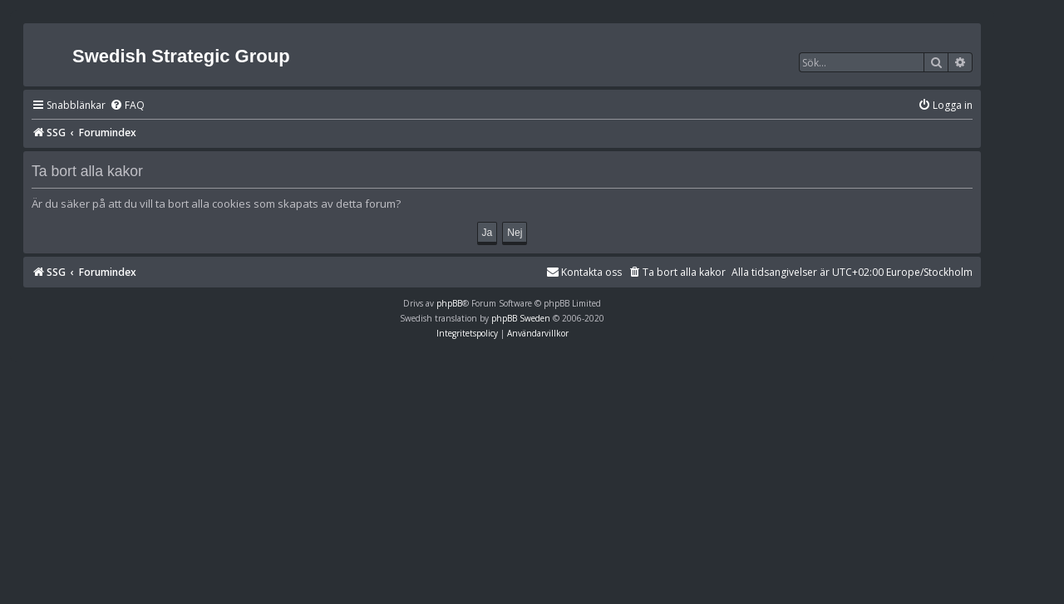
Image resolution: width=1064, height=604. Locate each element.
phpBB (449, 303)
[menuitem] (127, 106)
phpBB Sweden (520, 318)
